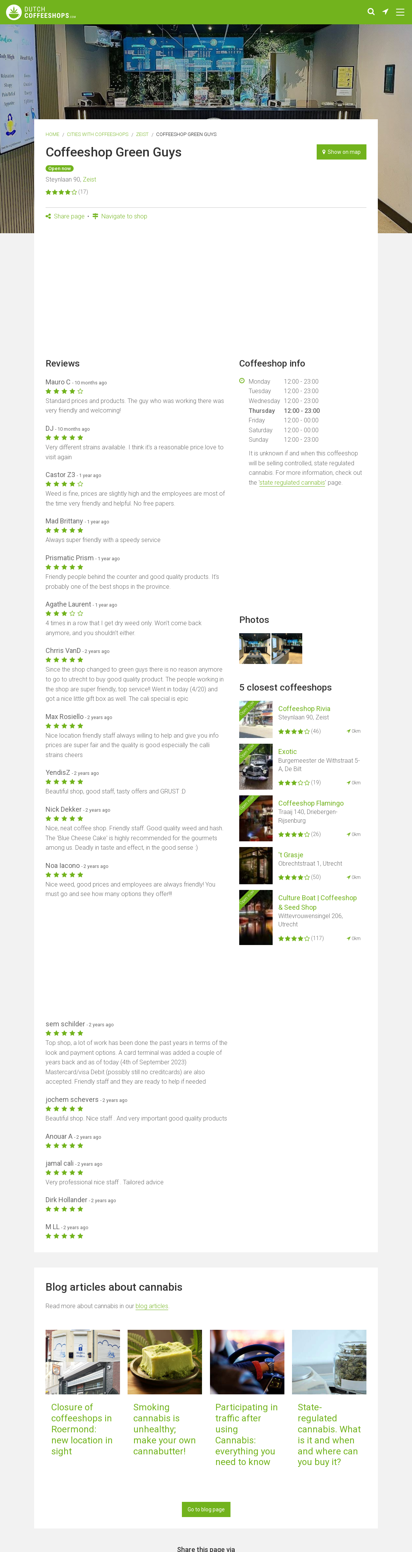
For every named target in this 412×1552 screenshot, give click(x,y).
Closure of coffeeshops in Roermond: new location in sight (82, 1429)
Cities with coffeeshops (97, 134)
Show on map (341, 152)
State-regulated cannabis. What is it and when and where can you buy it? (329, 1434)
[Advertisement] (206, 292)
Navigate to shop (119, 216)
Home (52, 134)
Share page (65, 216)
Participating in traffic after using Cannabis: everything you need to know (246, 1434)
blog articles (152, 1306)
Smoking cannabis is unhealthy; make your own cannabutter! (164, 1429)
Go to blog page (206, 1509)
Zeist (142, 134)
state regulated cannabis (292, 482)
